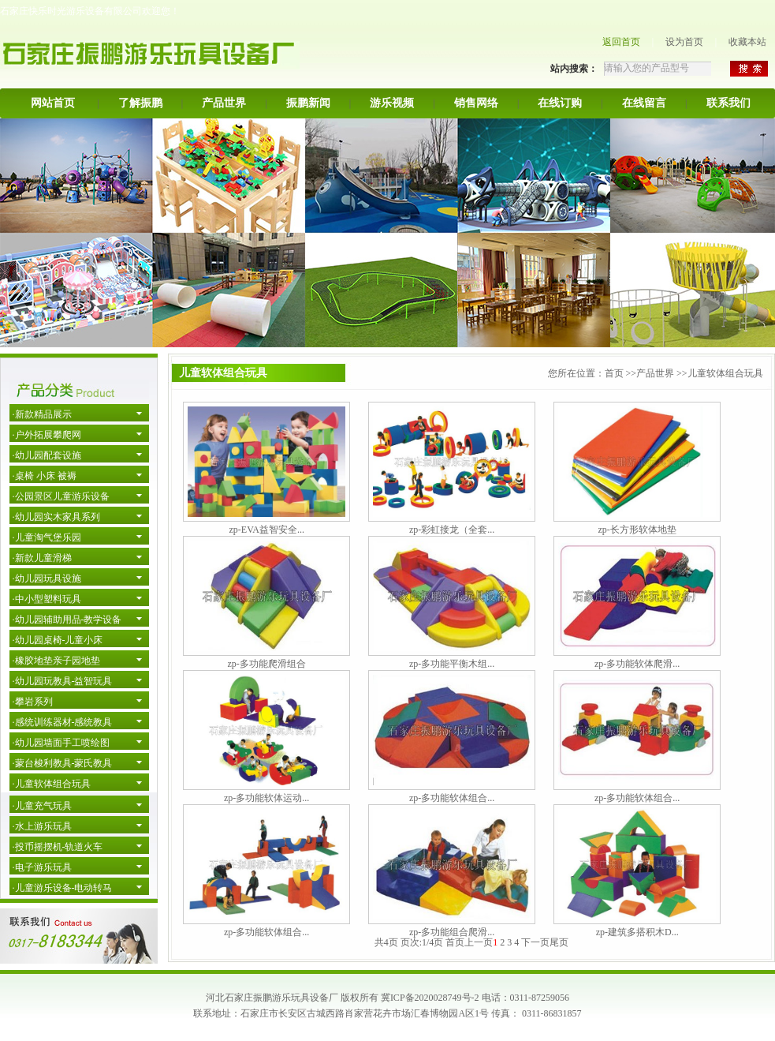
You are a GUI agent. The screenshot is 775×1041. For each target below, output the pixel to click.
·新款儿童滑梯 (42, 558)
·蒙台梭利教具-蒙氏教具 (63, 763)
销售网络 (476, 103)
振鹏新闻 (308, 103)
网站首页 (53, 103)
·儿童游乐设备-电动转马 (63, 887)
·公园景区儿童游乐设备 (61, 496)
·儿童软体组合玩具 (52, 783)
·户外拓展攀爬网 (47, 434)
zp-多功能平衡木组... (451, 663)
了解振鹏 (140, 103)
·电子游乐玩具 (42, 867)
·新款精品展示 (42, 414)
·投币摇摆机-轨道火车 (58, 846)
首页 (614, 373)
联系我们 (728, 103)
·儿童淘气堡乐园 (47, 537)
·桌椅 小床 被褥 (44, 475)
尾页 (559, 942)
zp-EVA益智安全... (266, 529)
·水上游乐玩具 (42, 826)
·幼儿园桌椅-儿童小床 (58, 640)
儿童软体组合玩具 (725, 373)
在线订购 (560, 103)
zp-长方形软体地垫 (637, 529)
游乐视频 (392, 103)
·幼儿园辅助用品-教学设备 (67, 619)
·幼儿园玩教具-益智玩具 (63, 681)
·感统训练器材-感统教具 (63, 722)
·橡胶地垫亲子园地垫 (56, 660)
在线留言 (644, 103)
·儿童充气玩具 (42, 805)
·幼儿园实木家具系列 (56, 516)
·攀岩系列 (33, 701)
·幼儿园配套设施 (47, 455)
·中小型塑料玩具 (47, 599)
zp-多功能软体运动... (266, 797)
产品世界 (224, 103)
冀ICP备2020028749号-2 (430, 997)
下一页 (535, 942)
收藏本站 (747, 41)
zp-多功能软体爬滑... (637, 663)
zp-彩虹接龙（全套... (451, 529)
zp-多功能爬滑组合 (267, 663)
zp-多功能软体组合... (451, 797)
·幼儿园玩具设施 (47, 578)
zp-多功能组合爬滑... (451, 932)
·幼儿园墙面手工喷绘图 (61, 742)
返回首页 (621, 41)
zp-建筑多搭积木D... (637, 932)
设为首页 (684, 41)
